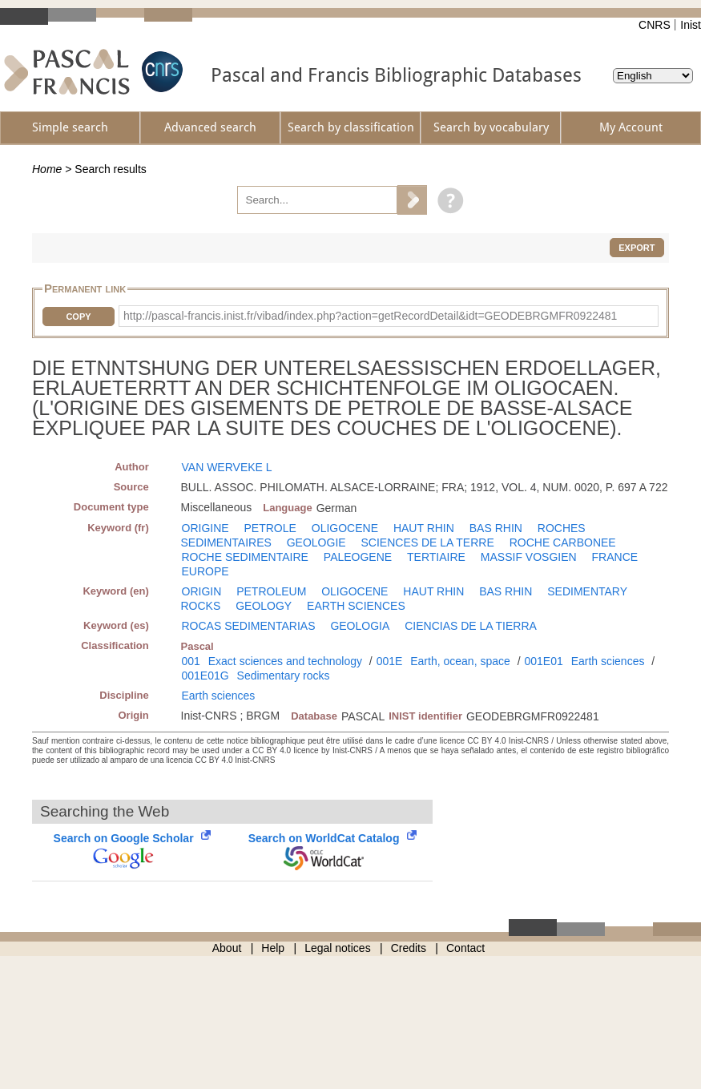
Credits (408, 948)
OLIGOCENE (345, 528)
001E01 (543, 661)
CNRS (655, 24)
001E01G (205, 675)
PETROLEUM (271, 591)
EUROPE (205, 571)
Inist (690, 24)
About (227, 948)
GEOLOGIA (359, 625)
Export (636, 247)
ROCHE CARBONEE (563, 542)
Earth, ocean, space (460, 661)
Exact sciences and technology (285, 661)
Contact (465, 948)
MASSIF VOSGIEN (529, 557)
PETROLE (270, 528)
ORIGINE (205, 528)
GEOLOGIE (316, 542)
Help (272, 948)
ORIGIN (202, 591)
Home (47, 169)
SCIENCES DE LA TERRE (427, 542)
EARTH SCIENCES (356, 605)
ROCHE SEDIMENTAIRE (245, 557)
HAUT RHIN (423, 528)
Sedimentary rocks (283, 675)
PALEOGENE (358, 557)
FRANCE (615, 557)
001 (191, 661)
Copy (78, 316)
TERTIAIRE (436, 557)
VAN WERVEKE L (227, 467)
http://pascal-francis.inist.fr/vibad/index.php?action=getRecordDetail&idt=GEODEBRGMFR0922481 (370, 315)
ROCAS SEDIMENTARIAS (249, 625)
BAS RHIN (495, 528)
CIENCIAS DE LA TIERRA (471, 625)
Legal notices (337, 948)
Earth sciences (608, 661)
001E (390, 661)
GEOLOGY (264, 605)
